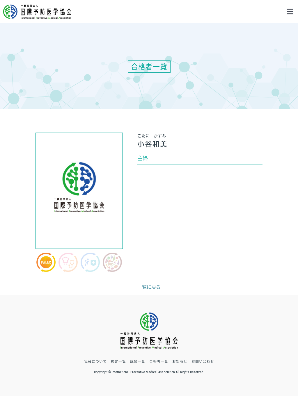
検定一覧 (118, 361)
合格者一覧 (158, 361)
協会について (95, 361)
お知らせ (179, 361)
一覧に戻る (149, 286)
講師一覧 (137, 361)
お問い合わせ (202, 361)
